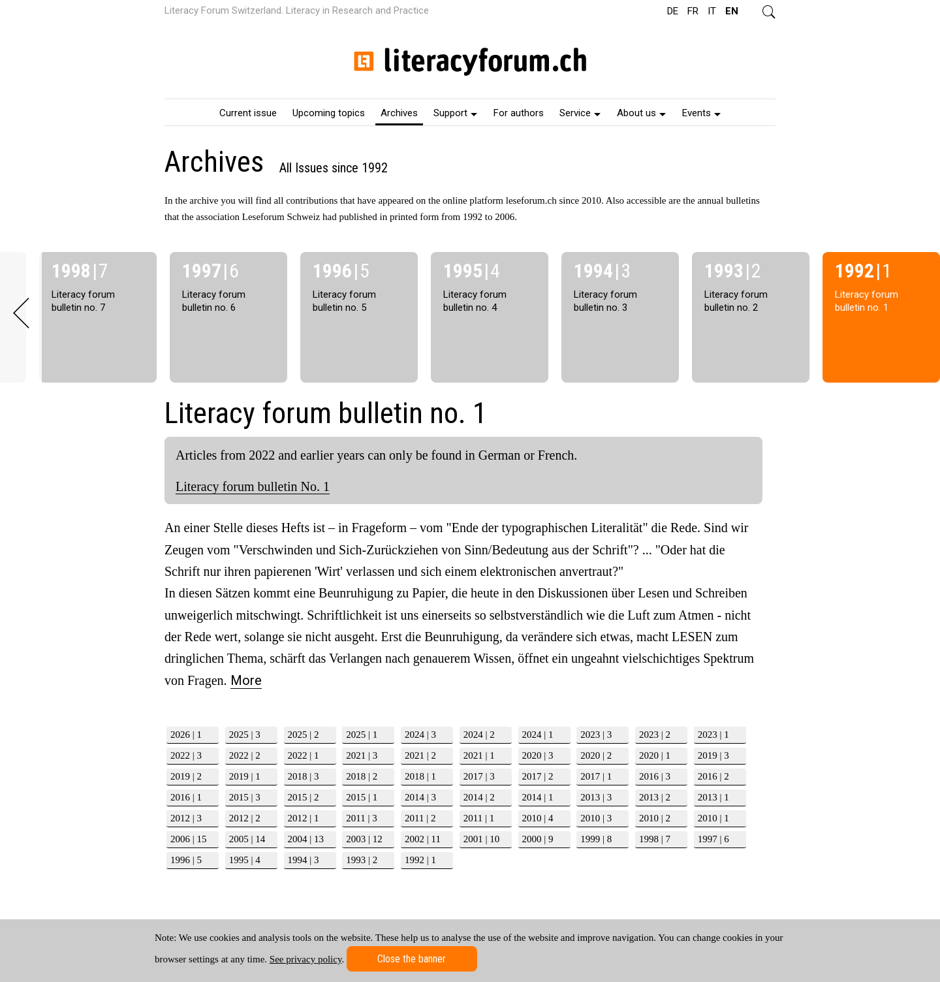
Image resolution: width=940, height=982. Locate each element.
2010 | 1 (713, 818)
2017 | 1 (596, 776)
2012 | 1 (303, 818)
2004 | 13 (306, 839)
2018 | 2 (361, 776)
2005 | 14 (247, 839)
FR (692, 11)
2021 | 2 (420, 755)
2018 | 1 (420, 776)
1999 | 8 (596, 839)
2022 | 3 (186, 755)
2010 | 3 (596, 818)
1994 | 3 (303, 860)
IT (712, 11)
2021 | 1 (479, 755)
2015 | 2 (303, 797)
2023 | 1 (713, 734)
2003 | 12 (364, 839)
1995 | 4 (244, 860)
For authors (519, 113)
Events (701, 113)
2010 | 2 (654, 818)
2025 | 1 (361, 734)
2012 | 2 (244, 818)
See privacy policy (306, 959)
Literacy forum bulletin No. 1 (253, 486)
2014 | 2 (479, 797)
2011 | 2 (420, 818)
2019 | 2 (186, 776)
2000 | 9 (538, 839)
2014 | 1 (538, 797)
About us (641, 113)
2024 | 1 (538, 734)
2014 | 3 (420, 797)
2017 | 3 (479, 776)
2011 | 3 (361, 818)
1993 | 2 (361, 860)
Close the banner (411, 959)
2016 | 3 (654, 776)
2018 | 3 (303, 776)
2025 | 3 (244, 734)
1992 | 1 (420, 860)
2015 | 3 (244, 797)
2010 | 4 (538, 818)
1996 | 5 (186, 860)
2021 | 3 (361, 755)
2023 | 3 (596, 734)
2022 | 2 (244, 755)
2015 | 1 (361, 797)
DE (672, 11)
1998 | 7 (654, 839)
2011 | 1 (478, 818)
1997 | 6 (713, 839)
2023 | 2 (654, 734)
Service (580, 113)
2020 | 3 (538, 755)
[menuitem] (248, 112)
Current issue (248, 113)
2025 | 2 (303, 734)
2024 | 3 (420, 734)
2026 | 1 (186, 734)
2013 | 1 (713, 797)
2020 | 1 (654, 755)
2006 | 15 (188, 839)
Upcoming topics (328, 113)
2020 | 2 (596, 755)
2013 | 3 (596, 797)
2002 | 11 (423, 839)
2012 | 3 (186, 818)
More (246, 680)
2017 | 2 (538, 776)
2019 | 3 (713, 755)
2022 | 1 (303, 755)
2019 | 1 (244, 776)
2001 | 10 (481, 839)
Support (455, 113)
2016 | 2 (713, 776)
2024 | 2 (479, 734)
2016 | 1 (186, 797)
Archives (399, 113)
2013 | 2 (654, 797)
